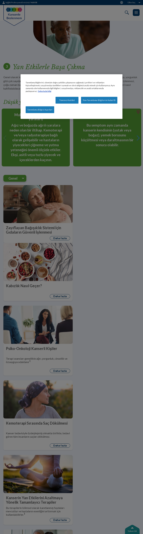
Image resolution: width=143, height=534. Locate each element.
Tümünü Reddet (67, 100)
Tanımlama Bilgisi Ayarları (39, 110)
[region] (71, 96)
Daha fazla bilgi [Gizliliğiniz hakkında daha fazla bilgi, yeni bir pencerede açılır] (44, 91)
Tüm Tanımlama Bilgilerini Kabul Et (99, 100)
